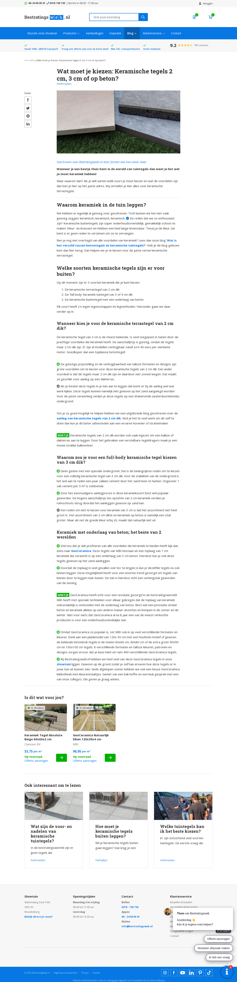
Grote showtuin (151, 49)
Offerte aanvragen (36, 761)
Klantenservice (152, 33)
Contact (176, 33)
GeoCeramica (81, 551)
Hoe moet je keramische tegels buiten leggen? (114, 831)
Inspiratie (115, 33)
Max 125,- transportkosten (125, 49)
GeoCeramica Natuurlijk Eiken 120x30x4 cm (91, 737)
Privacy (85, 972)
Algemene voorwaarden (65, 972)
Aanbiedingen (94, 33)
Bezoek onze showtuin (42, 33)
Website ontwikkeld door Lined (88, 980)
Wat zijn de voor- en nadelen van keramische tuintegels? (51, 833)
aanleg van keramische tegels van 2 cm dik (89, 418)
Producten (70, 33)
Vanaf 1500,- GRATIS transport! (41, 49)
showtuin (64, 664)
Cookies (96, 972)
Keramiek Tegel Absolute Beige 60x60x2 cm (43, 737)
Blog (130, 33)
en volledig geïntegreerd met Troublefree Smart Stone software (134, 980)
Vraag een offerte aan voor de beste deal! (85, 49)
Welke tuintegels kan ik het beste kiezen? (182, 829)
